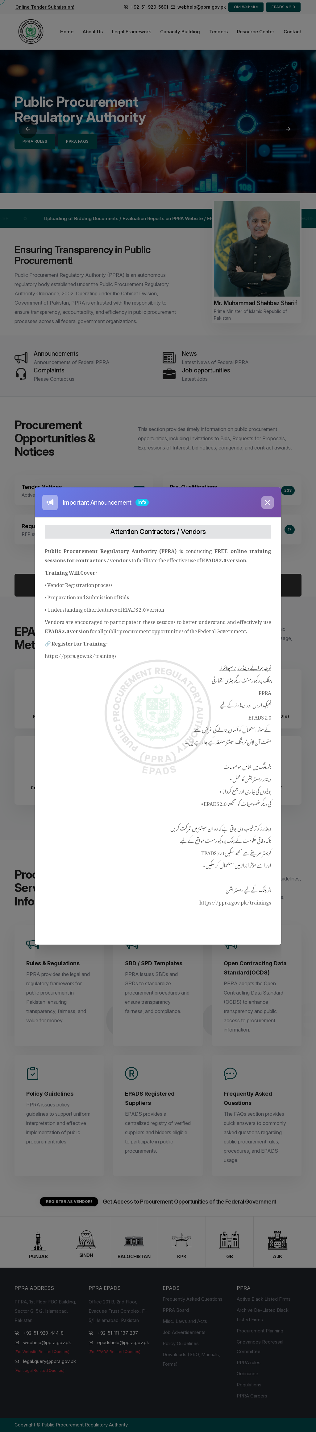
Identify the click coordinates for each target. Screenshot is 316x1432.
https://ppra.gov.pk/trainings (81, 655)
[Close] (267, 502)
